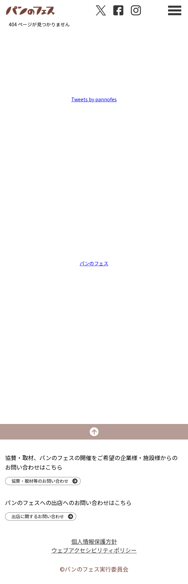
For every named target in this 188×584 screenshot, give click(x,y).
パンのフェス (94, 263)
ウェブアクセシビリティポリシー (94, 550)
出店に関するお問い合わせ (37, 516)
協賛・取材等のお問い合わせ (40, 481)
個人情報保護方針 (94, 541)
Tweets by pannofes (94, 99)
